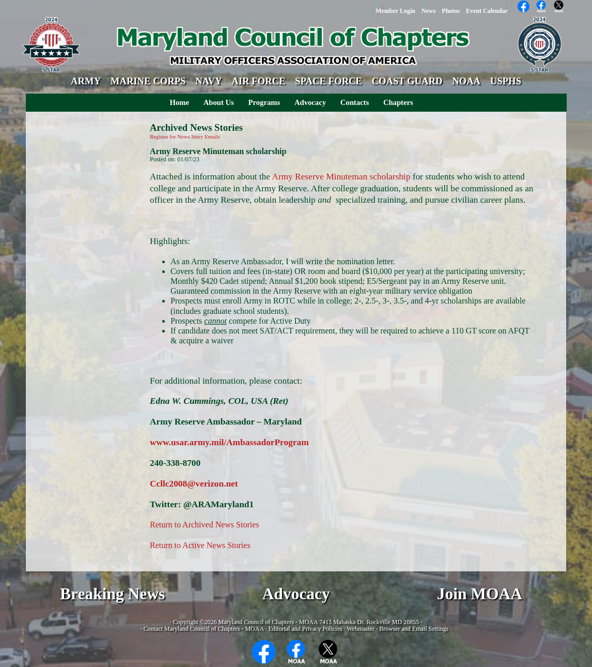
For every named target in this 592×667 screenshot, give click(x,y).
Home (179, 102)
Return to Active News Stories (200, 545)
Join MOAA (479, 594)
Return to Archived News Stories (204, 524)
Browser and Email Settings (413, 628)
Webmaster (361, 628)
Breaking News (112, 594)
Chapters (398, 102)
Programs (264, 102)
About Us (219, 102)
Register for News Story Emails (185, 137)
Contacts (354, 102)
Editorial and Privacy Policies (305, 628)
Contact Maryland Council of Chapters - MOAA (204, 628)
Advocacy (310, 102)
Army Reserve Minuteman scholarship (341, 176)
